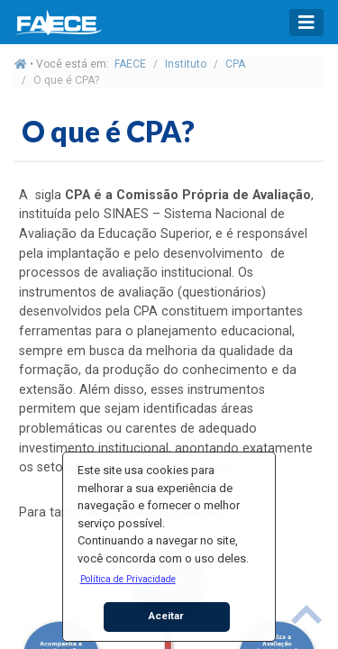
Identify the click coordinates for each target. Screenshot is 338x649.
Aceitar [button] (166, 615)
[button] (128, 578)
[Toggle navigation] (306, 22)
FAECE (130, 64)
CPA (235, 64)
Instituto (185, 64)
